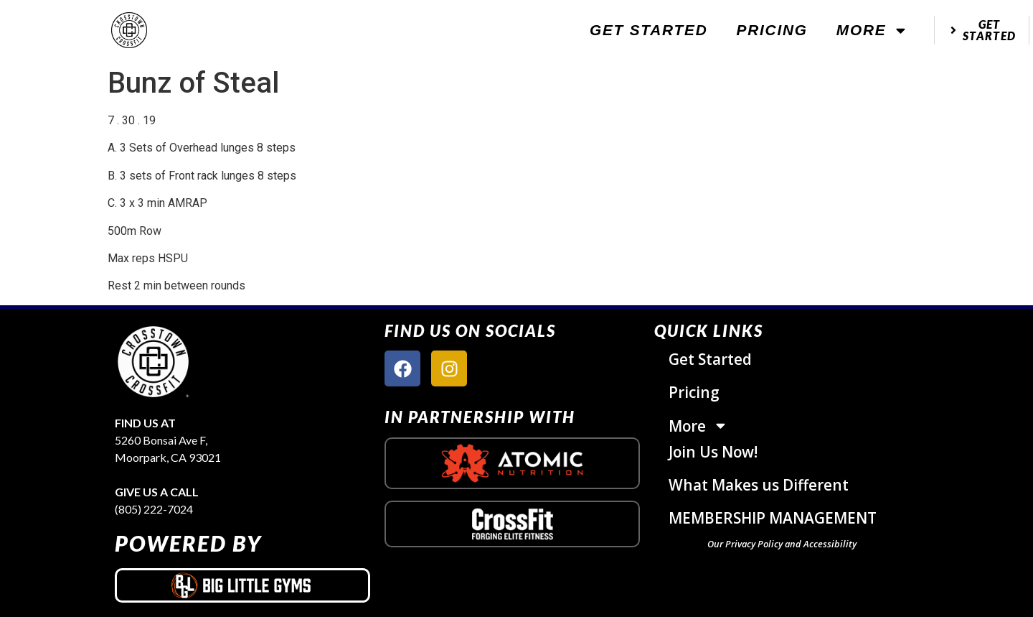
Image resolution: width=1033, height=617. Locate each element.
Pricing (772, 30)
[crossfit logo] (512, 524)
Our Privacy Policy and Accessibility (782, 543)
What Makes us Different (759, 485)
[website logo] (129, 30)
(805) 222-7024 (154, 509)
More (872, 30)
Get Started (649, 30)
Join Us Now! (713, 452)
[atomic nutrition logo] (512, 463)
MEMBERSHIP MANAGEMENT (773, 518)
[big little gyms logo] (242, 585)
